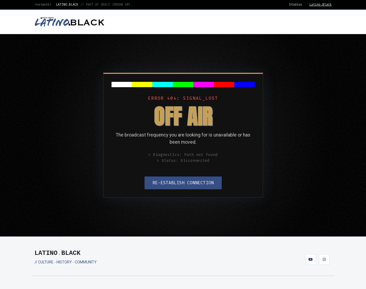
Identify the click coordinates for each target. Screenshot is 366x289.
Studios (295, 4)
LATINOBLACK (58, 253)
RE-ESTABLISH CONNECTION (183, 183)
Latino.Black (320, 4)
